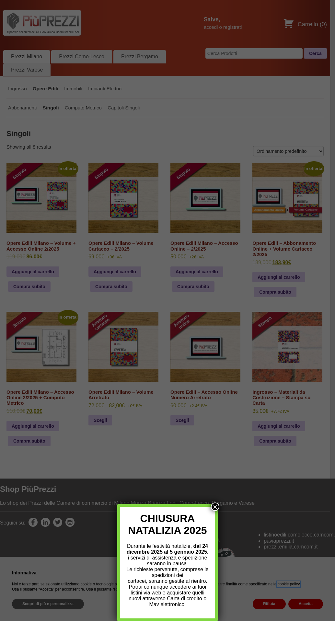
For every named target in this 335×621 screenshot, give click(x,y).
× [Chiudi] (215, 506)
